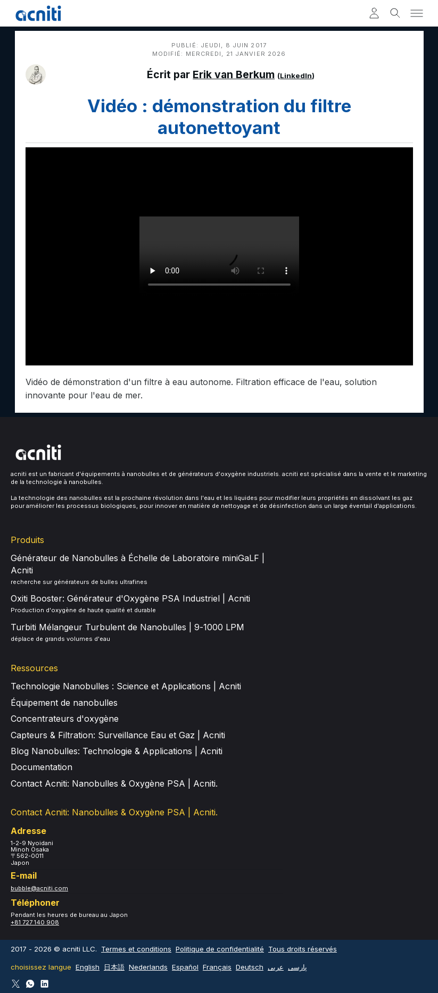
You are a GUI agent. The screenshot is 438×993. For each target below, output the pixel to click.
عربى (276, 967)
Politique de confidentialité (220, 949)
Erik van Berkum (234, 74)
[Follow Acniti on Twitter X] (16, 984)
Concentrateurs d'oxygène (65, 718)
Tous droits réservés (302, 949)
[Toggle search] (395, 13)
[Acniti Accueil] (38, 13)
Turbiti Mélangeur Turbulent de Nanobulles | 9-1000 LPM (127, 627)
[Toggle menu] (416, 13)
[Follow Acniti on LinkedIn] (44, 984)
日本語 (114, 967)
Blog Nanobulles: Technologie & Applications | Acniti (116, 751)
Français (217, 967)
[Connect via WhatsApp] (30, 984)
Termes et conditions (136, 949)
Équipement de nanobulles (64, 702)
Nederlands (148, 967)
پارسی (297, 967)
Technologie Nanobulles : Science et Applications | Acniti (126, 686)
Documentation (41, 767)
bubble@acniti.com (39, 888)
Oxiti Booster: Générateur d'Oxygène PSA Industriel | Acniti (130, 598)
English (88, 967)
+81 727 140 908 (35, 922)
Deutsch (249, 967)
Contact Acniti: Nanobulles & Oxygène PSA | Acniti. (114, 783)
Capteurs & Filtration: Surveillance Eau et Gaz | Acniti (118, 735)
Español (185, 967)
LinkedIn (296, 75)
